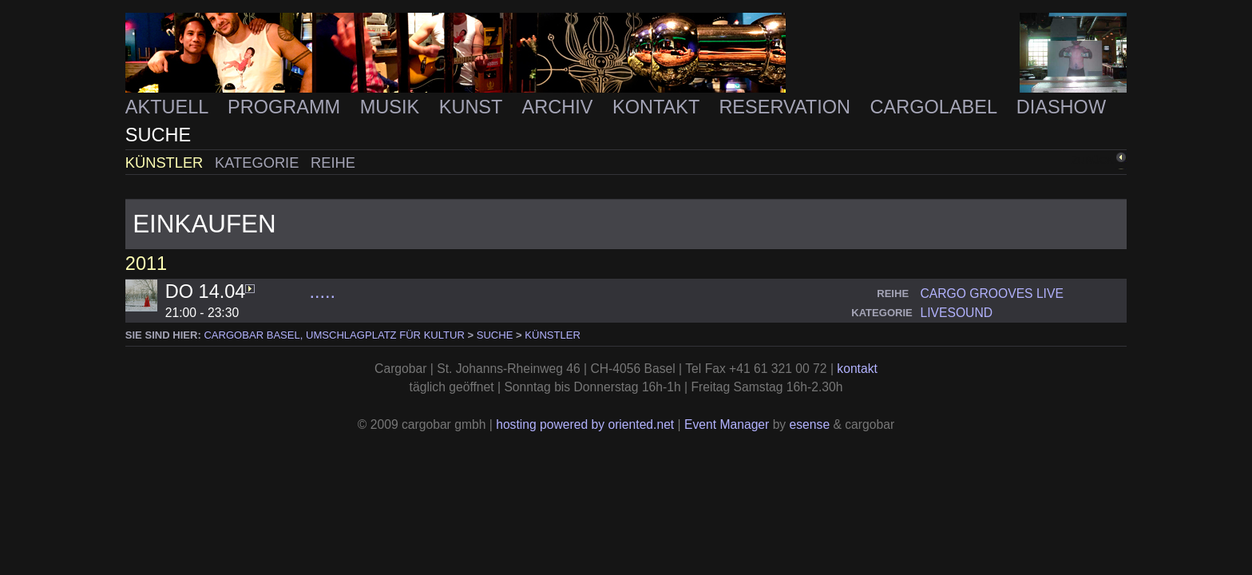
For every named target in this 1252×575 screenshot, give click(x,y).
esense (810, 424)
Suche (158, 135)
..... (322, 291)
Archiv (560, 107)
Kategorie (259, 162)
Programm (287, 107)
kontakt (857, 368)
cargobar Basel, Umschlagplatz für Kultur (334, 335)
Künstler (166, 162)
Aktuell (169, 107)
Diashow (1061, 107)
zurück (1092, 160)
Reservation (787, 107)
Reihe (333, 162)
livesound (956, 312)
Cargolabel (936, 107)
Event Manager (726, 424)
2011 (146, 263)
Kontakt (658, 107)
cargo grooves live (991, 293)
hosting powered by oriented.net (585, 424)
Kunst (473, 107)
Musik (392, 107)
